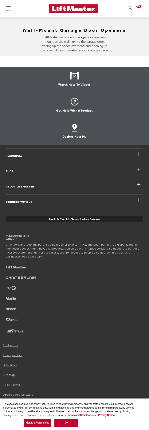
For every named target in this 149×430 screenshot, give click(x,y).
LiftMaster (72, 244)
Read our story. (32, 256)
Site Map (9, 375)
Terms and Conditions (80, 415)
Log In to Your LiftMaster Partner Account (74, 219)
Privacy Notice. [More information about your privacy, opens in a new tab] (106, 415)
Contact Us (10, 345)
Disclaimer (10, 365)
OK (66, 423)
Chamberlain (102, 244)
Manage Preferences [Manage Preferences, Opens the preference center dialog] (37, 423)
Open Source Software (18, 395)
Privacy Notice (12, 355)
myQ (83, 244)
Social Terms (11, 385)
